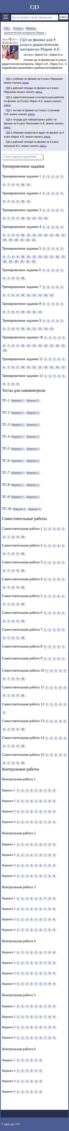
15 (51, 235)
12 (34, 218)
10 (22, 184)
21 (22, 240)
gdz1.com (9, 1124)
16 (57, 235)
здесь (25, 82)
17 (63, 235)
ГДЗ (34, 7)
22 (27, 240)
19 (10, 240)
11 (28, 184)
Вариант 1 (18, 400)
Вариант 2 (33, 400)
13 (40, 218)
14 (45, 218)
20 (16, 240)
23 (33, 240)
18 (4, 240)
